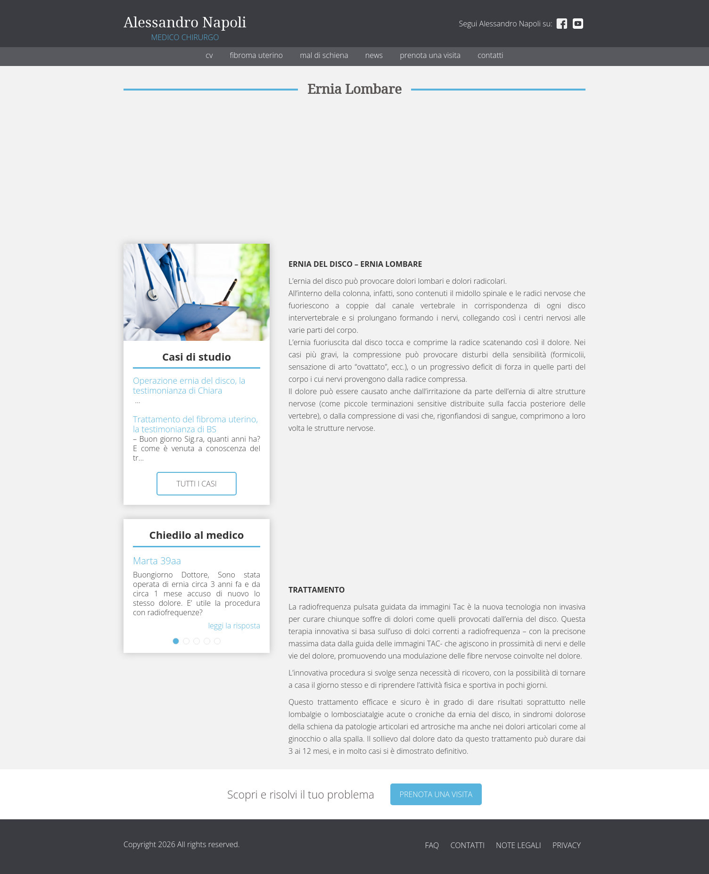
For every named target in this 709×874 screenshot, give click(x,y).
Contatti (490, 55)
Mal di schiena (324, 55)
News (374, 55)
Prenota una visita (430, 55)
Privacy (566, 845)
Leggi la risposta (234, 625)
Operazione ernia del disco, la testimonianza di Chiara (189, 385)
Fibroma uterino (256, 55)
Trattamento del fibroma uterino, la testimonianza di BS (195, 424)
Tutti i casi (196, 483)
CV (209, 55)
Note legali (518, 845)
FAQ (432, 845)
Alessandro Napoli (185, 22)
